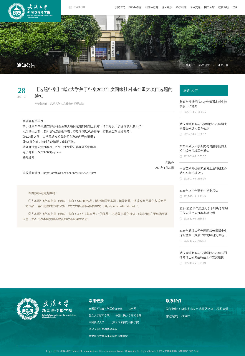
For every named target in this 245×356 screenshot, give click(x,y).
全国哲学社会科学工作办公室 (105, 308)
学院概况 (120, 7)
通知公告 (223, 65)
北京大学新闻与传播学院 (124, 322)
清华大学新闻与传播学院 (103, 329)
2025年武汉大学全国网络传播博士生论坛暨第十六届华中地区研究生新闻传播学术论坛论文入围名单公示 (203, 235)
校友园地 (223, 7)
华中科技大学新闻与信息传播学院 (108, 336)
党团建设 (167, 7)
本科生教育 (135, 7)
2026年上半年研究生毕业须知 (199, 190)
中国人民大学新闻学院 (128, 315)
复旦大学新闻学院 (99, 315)
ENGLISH (79, 7)
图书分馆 (209, 7)
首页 (188, 65)
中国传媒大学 (96, 322)
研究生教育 (151, 7)
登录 (235, 7)
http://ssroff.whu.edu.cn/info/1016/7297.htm (69, 172)
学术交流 (195, 7)
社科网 (132, 308)
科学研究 (181, 7)
